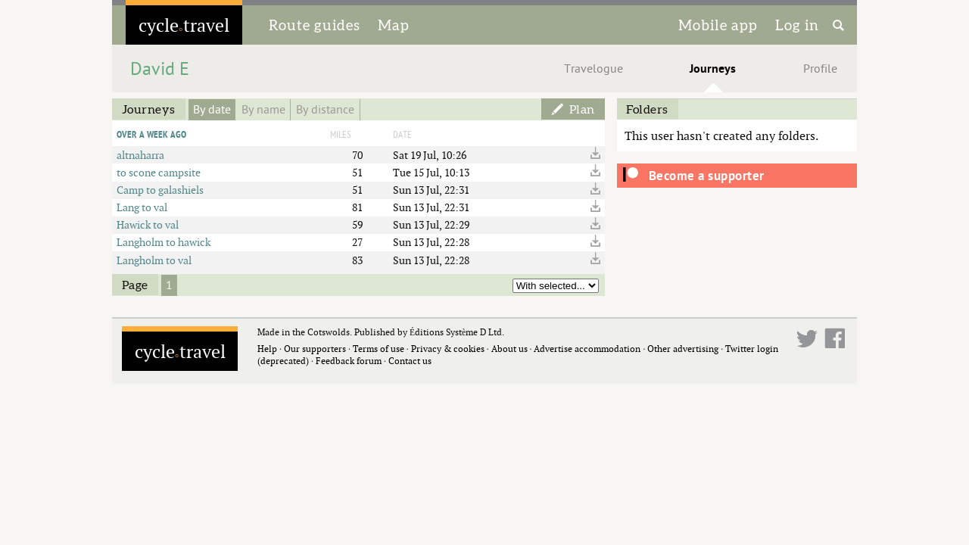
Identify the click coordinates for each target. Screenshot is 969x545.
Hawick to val (148, 224)
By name (263, 110)
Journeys (713, 69)
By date (212, 110)
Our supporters (315, 348)
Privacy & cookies (447, 348)
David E (159, 69)
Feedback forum (349, 360)
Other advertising (682, 348)
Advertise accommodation (587, 348)
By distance (325, 110)
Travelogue (593, 69)
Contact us (410, 360)
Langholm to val (154, 260)
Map (394, 25)
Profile (820, 69)
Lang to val (142, 207)
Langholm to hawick (163, 242)
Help (267, 348)
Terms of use (378, 348)
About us (509, 348)
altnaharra (140, 155)
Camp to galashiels (160, 189)
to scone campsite (159, 172)
